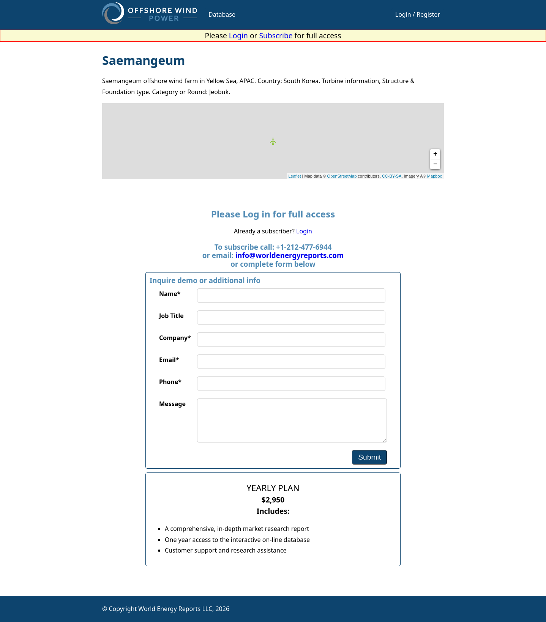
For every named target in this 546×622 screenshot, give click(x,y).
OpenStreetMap (342, 176)
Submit (369, 457)
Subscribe (276, 35)
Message (172, 404)
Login (238, 35)
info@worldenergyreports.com (289, 255)
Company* (175, 338)
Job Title (171, 316)
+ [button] (435, 154)
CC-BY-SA (392, 176)
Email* (169, 360)
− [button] (435, 164)
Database (221, 14)
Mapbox (434, 176)
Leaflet (295, 176)
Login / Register (417, 14)
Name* (169, 294)
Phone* (170, 382)
